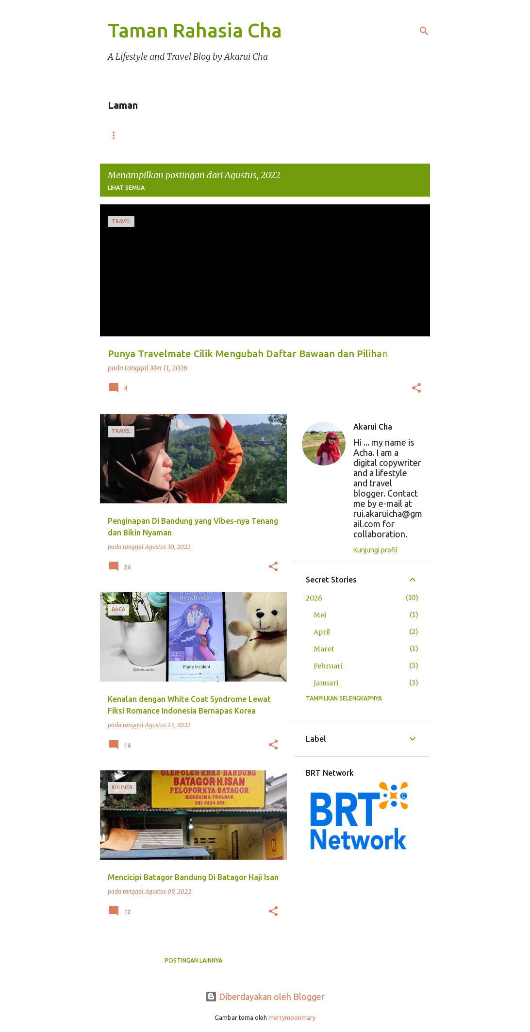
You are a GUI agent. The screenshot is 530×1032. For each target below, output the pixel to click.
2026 (314, 598)
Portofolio (210, 135)
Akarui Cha (372, 426)
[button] (416, 389)
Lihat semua (126, 187)
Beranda (132, 135)
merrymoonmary (291, 1017)
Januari (326, 683)
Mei (320, 615)
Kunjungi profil (375, 550)
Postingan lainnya (193, 960)
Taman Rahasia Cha (195, 30)
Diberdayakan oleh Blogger (265, 996)
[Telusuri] (424, 31)
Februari (328, 666)
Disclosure (294, 135)
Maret (324, 649)
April (322, 632)
